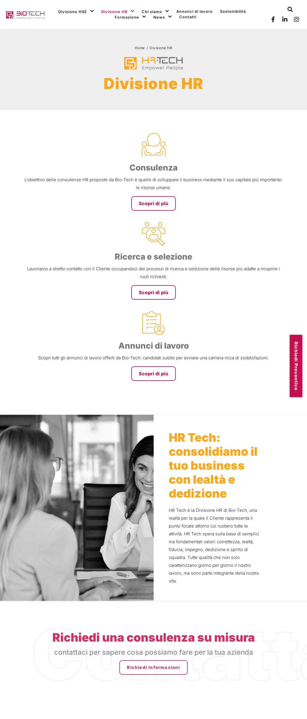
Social (243, 620)
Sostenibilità (233, 11)
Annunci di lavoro (194, 11)
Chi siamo (155, 11)
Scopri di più (54, 219)
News (162, 17)
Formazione (130, 17)
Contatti (187, 17)
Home (140, 48)
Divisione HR (117, 11)
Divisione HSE (76, 11)
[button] (290, 9)
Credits (275, 707)
